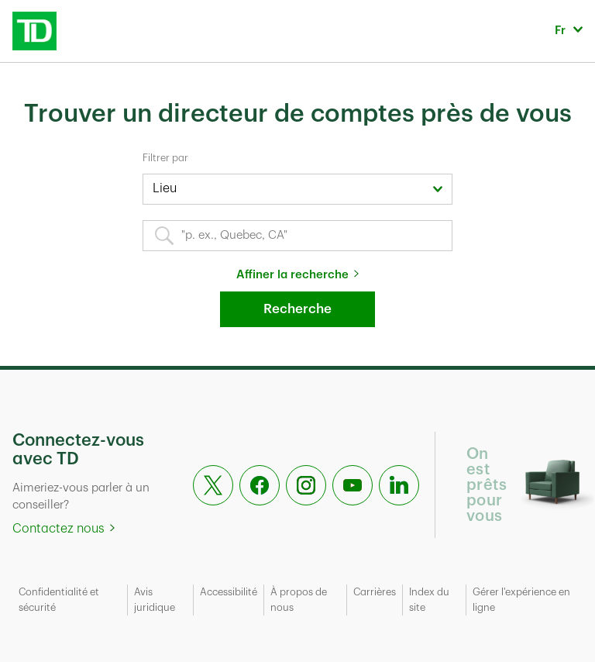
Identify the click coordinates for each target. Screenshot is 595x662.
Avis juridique (154, 599)
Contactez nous (58, 528)
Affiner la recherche (292, 275)
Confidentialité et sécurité (59, 599)
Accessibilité (228, 592)
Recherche (297, 308)
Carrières (374, 592)
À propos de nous (298, 599)
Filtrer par (165, 158)
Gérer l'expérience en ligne (521, 599)
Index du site (429, 599)
